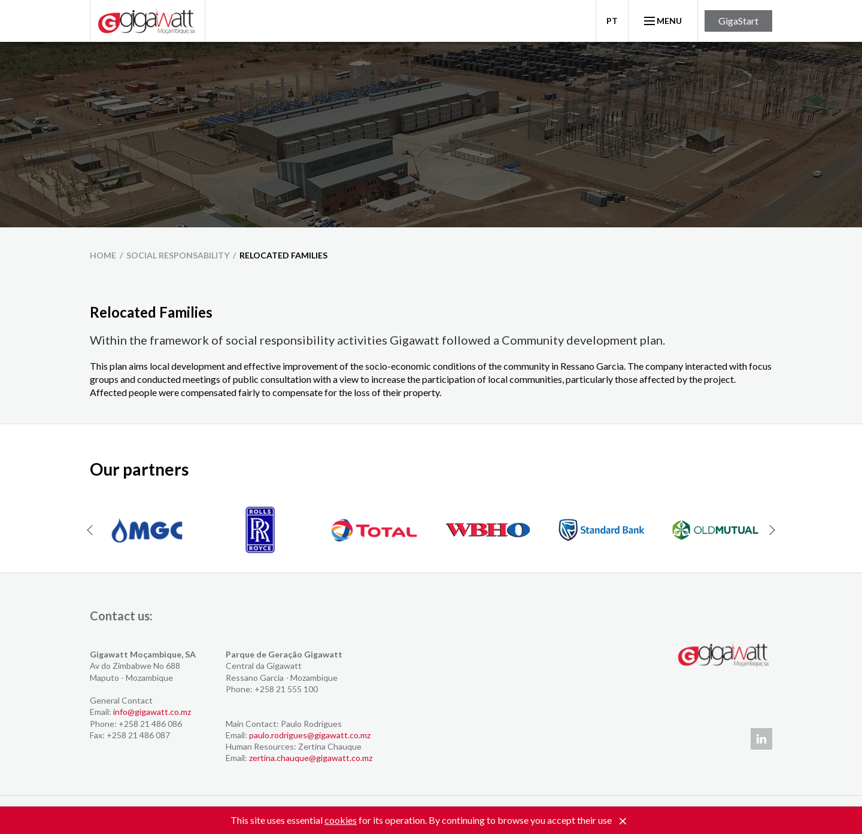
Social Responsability (177, 255)
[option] (147, 530)
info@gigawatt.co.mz (152, 712)
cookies (340, 820)
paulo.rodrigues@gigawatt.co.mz (310, 735)
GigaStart (738, 20)
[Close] (623, 821)
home (103, 255)
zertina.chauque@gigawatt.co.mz (310, 758)
